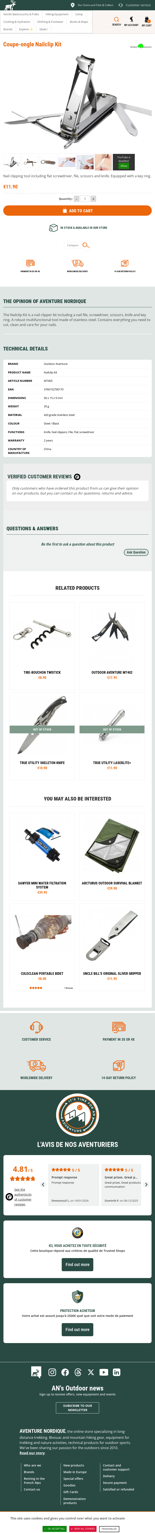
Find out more (77, 1264)
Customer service (36, 1039)
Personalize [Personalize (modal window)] (109, 1529)
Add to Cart (81, 210)
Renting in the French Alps (34, 1481)
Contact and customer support (116, 1467)
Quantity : (66, 199)
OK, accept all (54, 1529)
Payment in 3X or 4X (119, 1039)
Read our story (32, 1453)
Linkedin (116, 1372)
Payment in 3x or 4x (30, 271)
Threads (78, 1372)
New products (73, 1465)
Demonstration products (74, 1501)
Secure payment (115, 1483)
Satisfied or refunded (118, 1489)
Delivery (109, 1476)
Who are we (32, 1465)
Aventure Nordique (43, 1431)
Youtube (104, 1372)
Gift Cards (70, 1492)
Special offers (73, 1479)
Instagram (52, 1372)
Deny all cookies (83, 1529)
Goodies (69, 1485)
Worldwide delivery (77, 271)
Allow (124, 166)
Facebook (65, 1372)
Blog (37, 1372)
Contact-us (32, 1489)
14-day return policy (124, 271)
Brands (29, 1472)
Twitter (91, 1372)
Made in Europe (75, 1472)
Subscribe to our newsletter (77, 1408)
